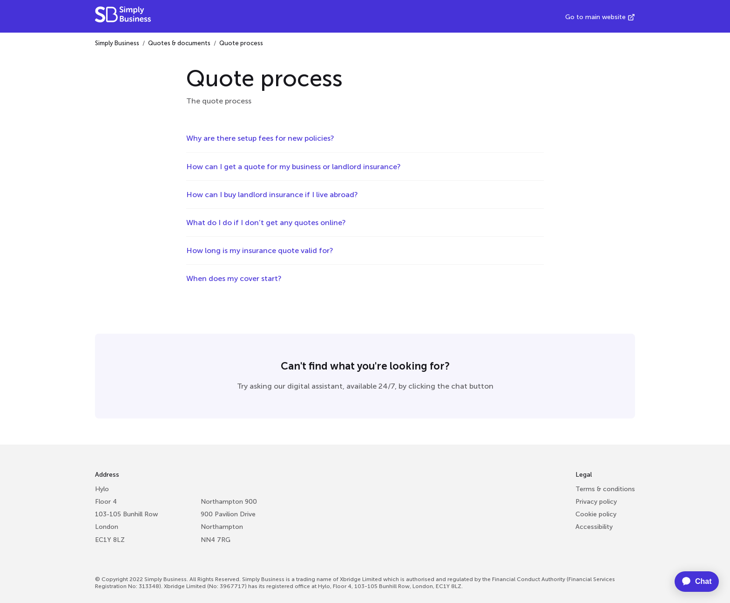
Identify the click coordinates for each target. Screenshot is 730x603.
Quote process (241, 43)
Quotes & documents (179, 43)
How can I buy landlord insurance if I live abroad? (272, 194)
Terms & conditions (605, 489)
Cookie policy (595, 514)
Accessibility (594, 527)
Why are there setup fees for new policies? (260, 138)
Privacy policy (596, 502)
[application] (691, 581)
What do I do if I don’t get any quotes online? (266, 222)
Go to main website (595, 17)
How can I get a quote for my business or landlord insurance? (293, 166)
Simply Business (117, 43)
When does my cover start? (234, 278)
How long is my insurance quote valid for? (259, 250)
